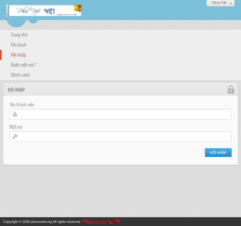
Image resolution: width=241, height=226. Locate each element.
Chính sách (20, 74)
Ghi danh (18, 44)
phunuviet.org (41, 221)
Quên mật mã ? (23, 64)
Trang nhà (19, 34)
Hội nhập (18, 54)
